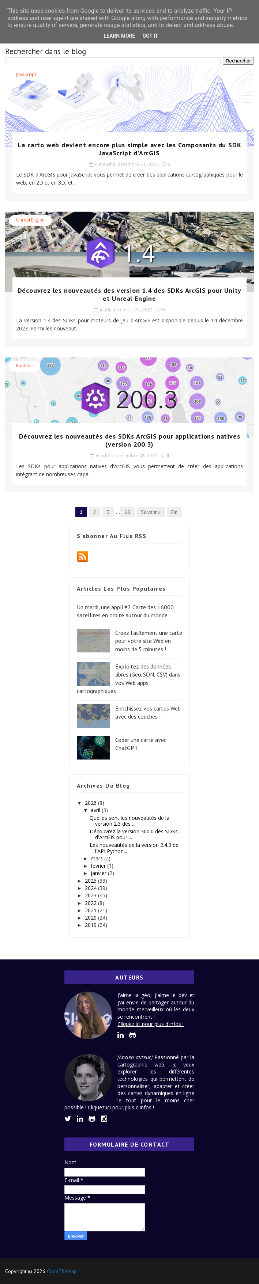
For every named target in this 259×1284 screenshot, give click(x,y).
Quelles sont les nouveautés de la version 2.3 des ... (129, 820)
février (99, 865)
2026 (91, 802)
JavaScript (26, 74)
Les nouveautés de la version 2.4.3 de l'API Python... (134, 848)
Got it (150, 36)
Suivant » (151, 512)
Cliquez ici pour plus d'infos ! (150, 1023)
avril (96, 810)
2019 (91, 924)
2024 (91, 888)
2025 (91, 880)
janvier (99, 873)
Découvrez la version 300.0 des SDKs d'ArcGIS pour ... (134, 834)
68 (127, 512)
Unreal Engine (30, 220)
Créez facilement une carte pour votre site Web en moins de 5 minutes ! (148, 641)
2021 (91, 910)
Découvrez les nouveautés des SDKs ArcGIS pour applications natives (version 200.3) (129, 440)
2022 (91, 902)
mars (97, 858)
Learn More (119, 36)
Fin (174, 512)
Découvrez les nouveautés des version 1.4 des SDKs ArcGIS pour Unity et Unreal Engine (130, 294)
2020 (91, 917)
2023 (91, 895)
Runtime (24, 366)
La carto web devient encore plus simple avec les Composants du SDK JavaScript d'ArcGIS (129, 149)
